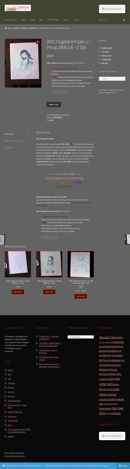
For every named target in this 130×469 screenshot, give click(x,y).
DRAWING (24, 28)
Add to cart (53, 104)
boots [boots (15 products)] (107, 346)
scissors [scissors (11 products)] (103, 399)
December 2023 (107, 48)
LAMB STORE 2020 (15, 412)
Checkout (11, 383)
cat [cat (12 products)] (101, 355)
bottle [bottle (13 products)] (114, 346)
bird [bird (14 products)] (121, 342)
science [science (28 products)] (111, 394)
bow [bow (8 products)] (121, 346)
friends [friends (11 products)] (119, 355)
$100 (75, 182)
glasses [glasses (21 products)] (115, 360)
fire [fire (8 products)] (113, 355)
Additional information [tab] (14, 141)
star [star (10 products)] (101, 403)
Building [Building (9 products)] (103, 350)
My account (12, 416)
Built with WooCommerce (15, 456)
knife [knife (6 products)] (114, 369)
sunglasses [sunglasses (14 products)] (105, 408)
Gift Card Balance (14, 401)
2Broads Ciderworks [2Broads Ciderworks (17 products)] (111, 337)
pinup (52, 120)
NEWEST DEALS (53, 20)
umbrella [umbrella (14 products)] (115, 413)
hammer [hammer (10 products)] (116, 364)
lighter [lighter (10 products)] (112, 374)
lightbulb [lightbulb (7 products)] (103, 374)
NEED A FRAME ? (65, 186)
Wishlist (11, 436)
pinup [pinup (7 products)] (110, 389)
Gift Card (11, 392)
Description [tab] (9, 134)
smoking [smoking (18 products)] (119, 399)
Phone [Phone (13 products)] (102, 389)
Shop (41, 20)
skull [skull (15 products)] (110, 399)
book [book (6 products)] (101, 346)
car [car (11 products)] (119, 350)
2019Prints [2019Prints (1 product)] (108, 342)
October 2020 (106, 59)
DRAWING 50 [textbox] (80, 337)
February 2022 (106, 56)
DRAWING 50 (33, 28)
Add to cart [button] (18, 292)
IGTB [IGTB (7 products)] (109, 369)
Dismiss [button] (124, 465)
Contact (76, 20)
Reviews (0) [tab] (9, 147)
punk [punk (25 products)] (116, 389)
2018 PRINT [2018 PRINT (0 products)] (102, 342)
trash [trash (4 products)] (107, 413)
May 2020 (105, 63)
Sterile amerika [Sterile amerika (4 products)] (111, 404)
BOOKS (32, 20)
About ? (66, 20)
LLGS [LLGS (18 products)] (110, 379)
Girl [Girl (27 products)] (101, 360)
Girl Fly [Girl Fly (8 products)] (107, 360)
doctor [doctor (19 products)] (107, 355)
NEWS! (23, 20)
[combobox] (81, 337)
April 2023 (105, 52)
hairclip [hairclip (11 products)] (107, 364)
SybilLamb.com (11, 20)
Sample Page (13, 421)
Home (9, 28)
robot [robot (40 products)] (103, 394)
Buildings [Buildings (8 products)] (113, 350)
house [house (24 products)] (103, 369)
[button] (38, 42)
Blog (9, 374)
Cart (9, 379)
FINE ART (16, 28)
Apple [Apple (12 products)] (115, 342)
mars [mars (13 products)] (116, 384)
